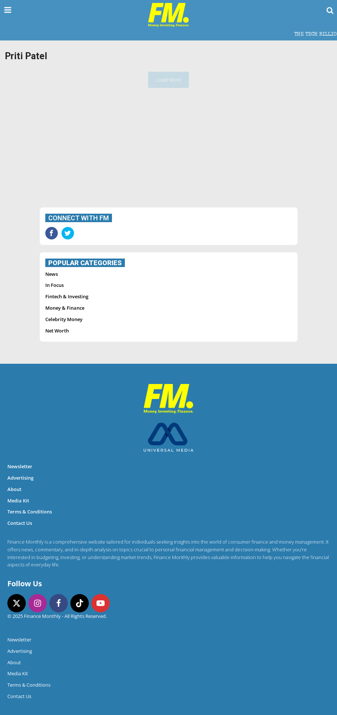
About (14, 489)
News (51, 274)
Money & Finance (64, 308)
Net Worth (57, 330)
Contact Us (19, 523)
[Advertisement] (168, 148)
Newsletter (19, 466)
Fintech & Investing (66, 296)
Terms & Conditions (29, 511)
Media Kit (18, 500)
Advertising (20, 477)
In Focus (54, 285)
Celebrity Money (64, 319)
